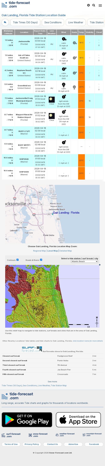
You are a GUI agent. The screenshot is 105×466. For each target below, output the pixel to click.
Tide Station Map (59, 385)
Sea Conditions (53, 22)
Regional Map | (40, 251)
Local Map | (53, 251)
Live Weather (75, 22)
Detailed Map (65, 251)
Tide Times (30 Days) (25, 22)
